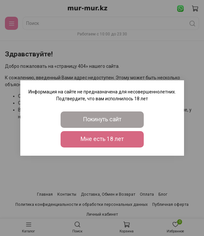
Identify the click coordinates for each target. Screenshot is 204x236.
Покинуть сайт (102, 119)
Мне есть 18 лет (102, 139)
